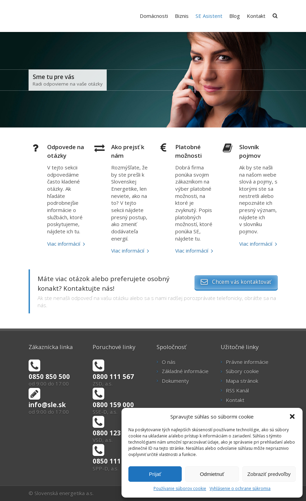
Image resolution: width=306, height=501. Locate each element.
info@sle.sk (47, 404)
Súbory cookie (242, 371)
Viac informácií (63, 243)
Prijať (155, 474)
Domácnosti (154, 15)
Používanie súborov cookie (180, 488)
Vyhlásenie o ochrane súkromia (240, 488)
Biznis (182, 15)
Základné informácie (185, 371)
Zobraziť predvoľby (269, 474)
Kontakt (256, 15)
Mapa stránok (242, 380)
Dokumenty (175, 380)
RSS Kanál (237, 390)
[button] (292, 416)
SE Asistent (209, 15)
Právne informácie (247, 361)
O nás (169, 361)
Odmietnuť (212, 474)
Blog (234, 15)
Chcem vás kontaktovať (236, 282)
